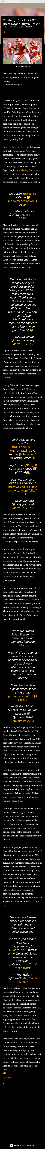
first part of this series (19, 147)
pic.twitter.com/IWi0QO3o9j (22, 202)
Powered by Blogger (22, 1146)
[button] (4, 32)
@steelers (29, 193)
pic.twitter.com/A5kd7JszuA (22, 492)
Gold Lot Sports (14, 1)
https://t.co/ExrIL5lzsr (22, 487)
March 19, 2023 (22, 344)
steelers (7, 1078)
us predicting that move (27, 170)
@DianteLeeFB (17, 949)
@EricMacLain (19, 450)
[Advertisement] (22, 1120)
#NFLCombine (21, 447)
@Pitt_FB (30, 465)
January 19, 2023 (22, 720)
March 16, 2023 (27, 979)
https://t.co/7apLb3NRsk (25, 966)
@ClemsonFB (27, 454)
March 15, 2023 (22, 508)
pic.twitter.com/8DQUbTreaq (22, 697)
